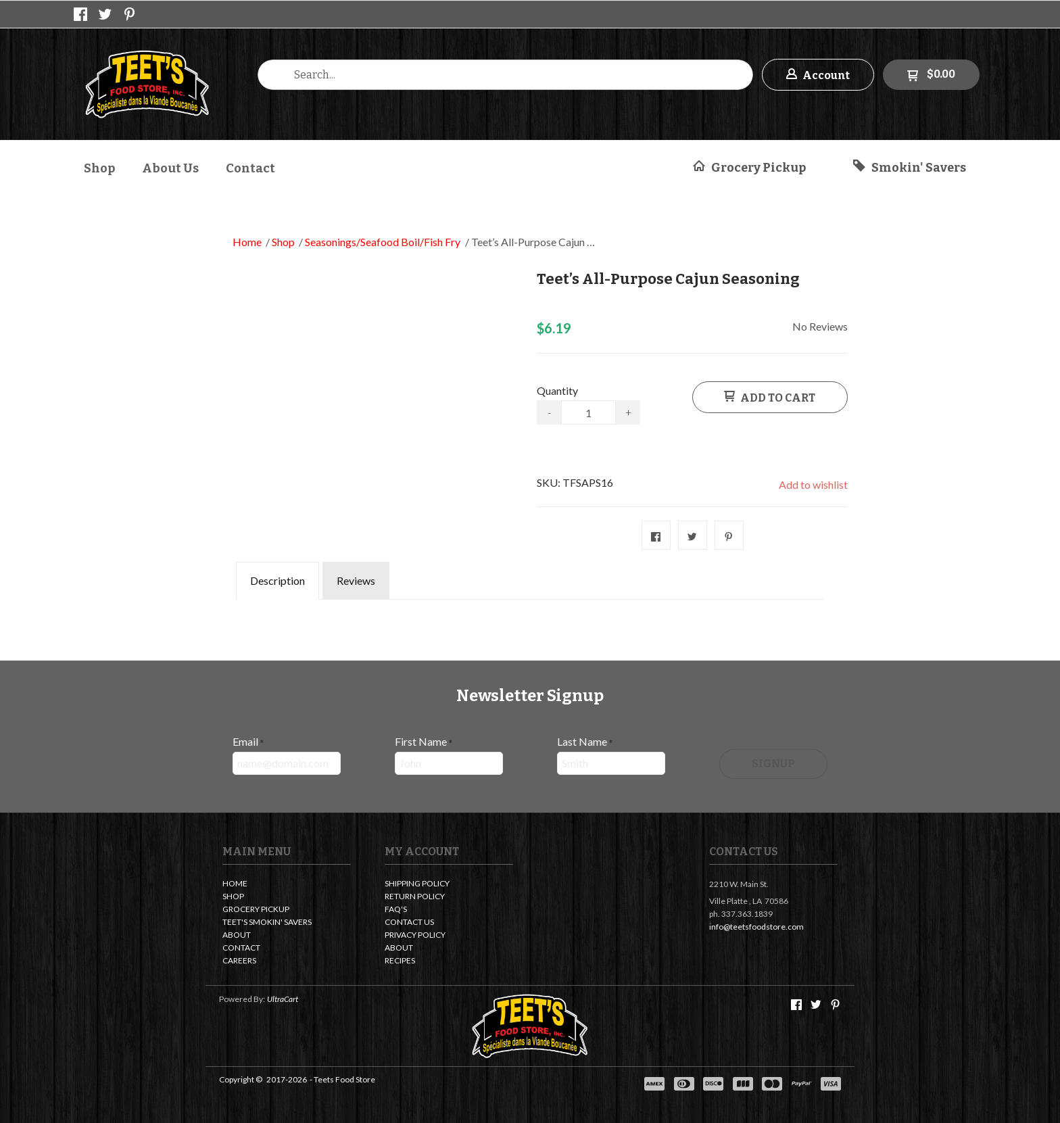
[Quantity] (588, 412)
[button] (818, 75)
